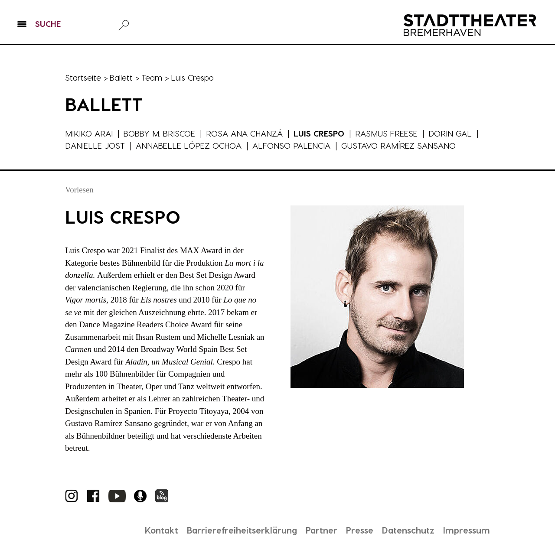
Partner (319, 530)
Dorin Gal (452, 133)
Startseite (83, 77)
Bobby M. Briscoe (160, 133)
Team (152, 77)
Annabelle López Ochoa (189, 145)
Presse (357, 530)
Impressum (466, 530)
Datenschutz (407, 530)
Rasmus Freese (388, 133)
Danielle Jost (95, 145)
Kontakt (156, 530)
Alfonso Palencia (292, 145)
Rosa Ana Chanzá (246, 133)
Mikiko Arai (89, 133)
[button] (22, 26)
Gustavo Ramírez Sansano (399, 145)
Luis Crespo (321, 133)
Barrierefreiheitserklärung (238, 530)
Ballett (122, 77)
